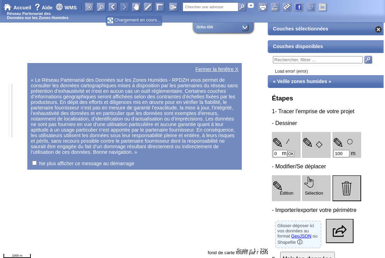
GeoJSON (301, 236)
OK (291, 154)
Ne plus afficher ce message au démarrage (86, 163)
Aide (44, 7)
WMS (66, 7)
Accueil (17, 7)
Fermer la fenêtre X (216, 69)
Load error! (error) (291, 71)
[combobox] (250, 5)
